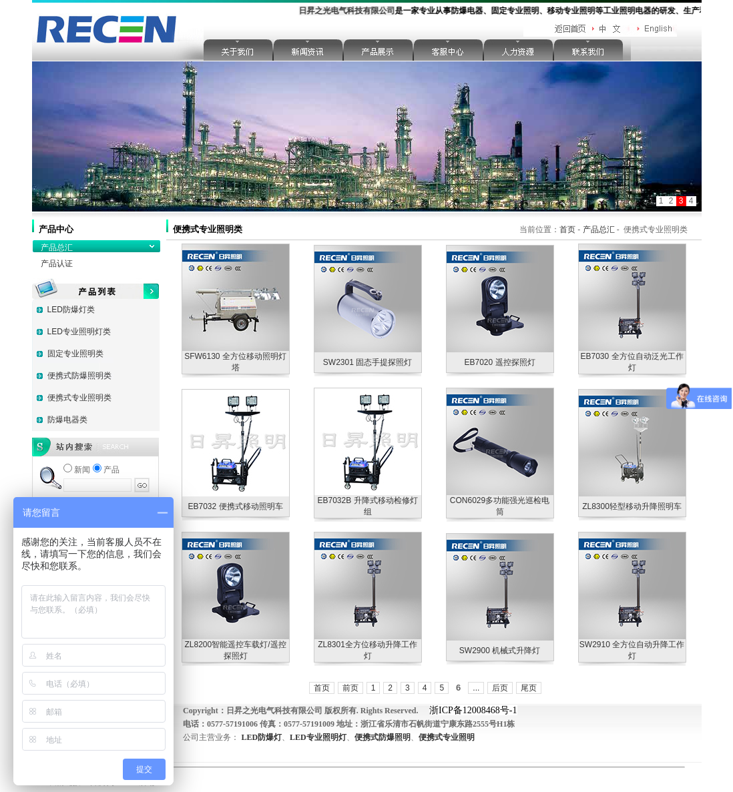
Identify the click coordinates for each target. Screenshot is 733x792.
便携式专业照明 (447, 737)
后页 (500, 688)
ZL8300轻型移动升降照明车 (632, 506)
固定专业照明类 (75, 353)
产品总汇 (57, 247)
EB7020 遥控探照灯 (499, 362)
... (476, 688)
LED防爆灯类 (71, 309)
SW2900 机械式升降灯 (499, 650)
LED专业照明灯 (318, 737)
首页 (567, 229)
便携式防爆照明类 (79, 375)
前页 (350, 688)
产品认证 (57, 263)
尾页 (529, 688)
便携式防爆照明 (382, 737)
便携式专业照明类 (79, 397)
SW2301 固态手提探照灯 (367, 362)
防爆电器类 (67, 419)
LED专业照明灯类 (79, 331)
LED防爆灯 (261, 737)
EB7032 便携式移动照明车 (235, 506)
